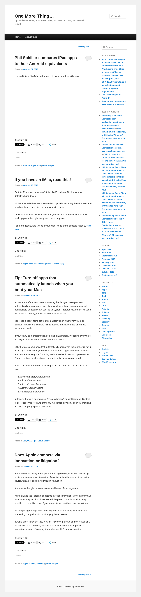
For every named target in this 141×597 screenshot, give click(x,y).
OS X (29, 441)
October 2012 (108, 272)
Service (105, 325)
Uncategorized (45, 264)
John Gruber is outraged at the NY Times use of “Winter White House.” (113, 62)
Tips (34, 441)
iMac (31, 264)
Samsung (40, 564)
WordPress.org (109, 362)
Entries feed (107, 355)
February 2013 (108, 259)
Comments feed (109, 359)
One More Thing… (34, 15)
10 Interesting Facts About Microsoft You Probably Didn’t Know (114, 196)
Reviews (105, 315)
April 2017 (106, 249)
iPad (39, 165)
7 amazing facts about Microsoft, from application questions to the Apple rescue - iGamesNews (113, 122)
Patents (32, 564)
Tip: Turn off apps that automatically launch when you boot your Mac (44, 284)
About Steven (31, 37)
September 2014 (109, 256)
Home (18, 37)
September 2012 (109, 275)
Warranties (107, 338)
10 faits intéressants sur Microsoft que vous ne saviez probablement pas (113, 147)
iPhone (105, 299)
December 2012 (109, 265)
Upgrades (106, 335)
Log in (105, 352)
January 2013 (108, 262)
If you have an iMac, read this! (43, 179)
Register (105, 349)
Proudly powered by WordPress (70, 586)
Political (105, 312)
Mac (35, 264)
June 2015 (106, 252)
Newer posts (85, 47)
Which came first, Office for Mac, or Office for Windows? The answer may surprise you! (114, 135)
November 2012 (109, 269)
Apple (33, 165)
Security (105, 322)
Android (26, 165)
